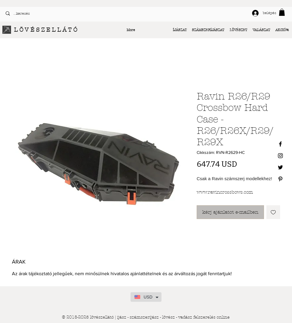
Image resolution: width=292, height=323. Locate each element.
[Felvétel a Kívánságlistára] (273, 212)
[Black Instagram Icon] (280, 155)
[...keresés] (73, 13)
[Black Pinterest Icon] (280, 179)
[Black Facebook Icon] (280, 144)
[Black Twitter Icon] (280, 167)
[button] (282, 12)
